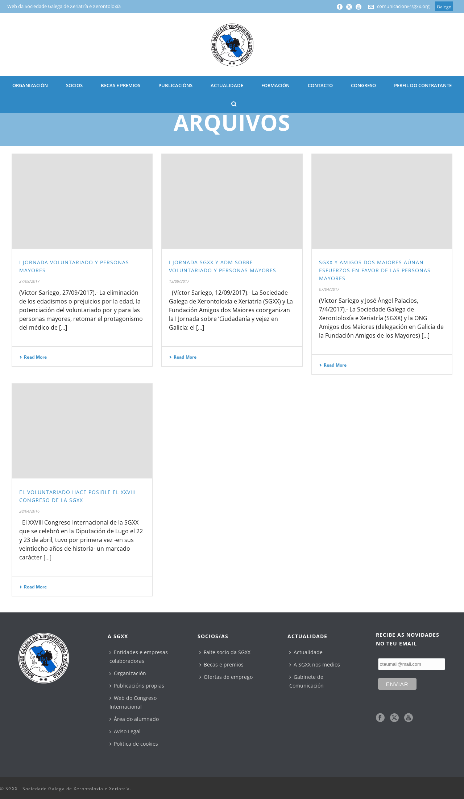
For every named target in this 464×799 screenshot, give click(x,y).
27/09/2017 (29, 281)
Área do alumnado (134, 719)
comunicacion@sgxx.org (403, 6)
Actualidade (306, 652)
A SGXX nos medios (314, 664)
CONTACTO (320, 85)
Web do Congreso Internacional (133, 702)
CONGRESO (363, 85)
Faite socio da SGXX (224, 652)
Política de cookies (133, 743)
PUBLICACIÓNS (175, 85)
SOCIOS (74, 85)
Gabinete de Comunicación (306, 681)
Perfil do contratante (423, 85)
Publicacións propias (136, 685)
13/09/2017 (179, 281)
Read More (33, 357)
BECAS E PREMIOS (120, 85)
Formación (275, 85)
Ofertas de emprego (226, 676)
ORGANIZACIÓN (30, 85)
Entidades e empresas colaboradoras (138, 656)
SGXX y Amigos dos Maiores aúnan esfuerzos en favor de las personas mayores (375, 270)
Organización (127, 673)
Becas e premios (221, 664)
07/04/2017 (329, 289)
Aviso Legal (125, 731)
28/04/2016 (29, 511)
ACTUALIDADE (227, 85)
